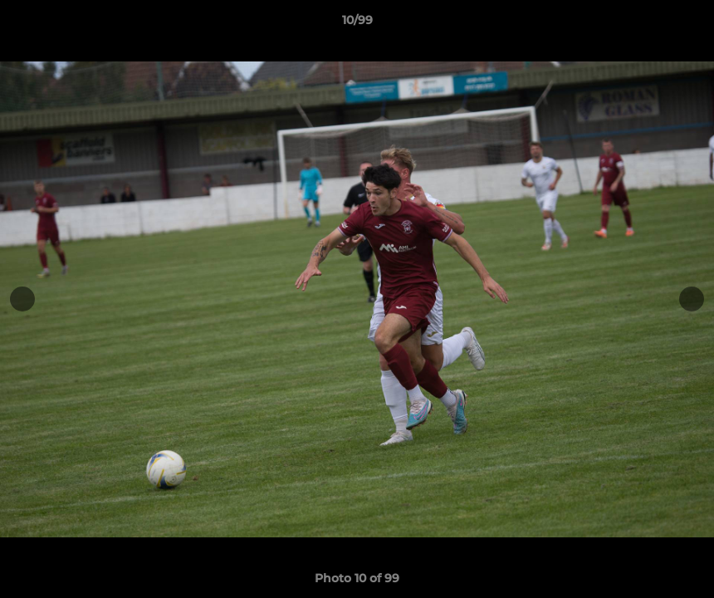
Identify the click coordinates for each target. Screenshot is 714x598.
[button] (684, 24)
